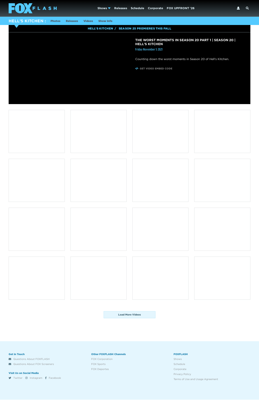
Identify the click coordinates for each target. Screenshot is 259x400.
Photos (56, 21)
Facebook (53, 378)
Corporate (155, 8)
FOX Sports (98, 364)
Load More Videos (129, 315)
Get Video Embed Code (154, 68)
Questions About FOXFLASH (29, 359)
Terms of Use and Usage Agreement (196, 379)
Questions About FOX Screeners (31, 364)
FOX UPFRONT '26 (181, 8)
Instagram (33, 378)
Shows (104, 8)
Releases (120, 8)
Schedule (137, 8)
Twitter (15, 378)
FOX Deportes (100, 369)
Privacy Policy (182, 374)
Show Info (109, 21)
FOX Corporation (102, 359)
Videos (91, 21)
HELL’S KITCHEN (26, 21)
